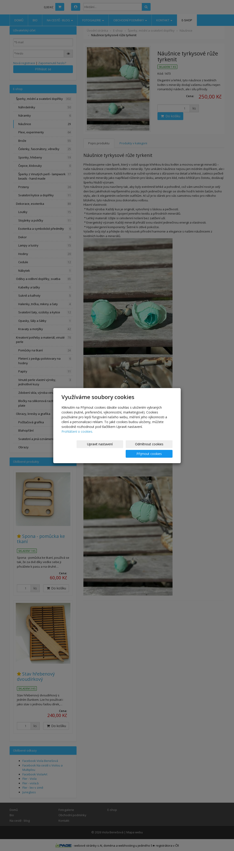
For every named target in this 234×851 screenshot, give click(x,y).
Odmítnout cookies (118, 449)
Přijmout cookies (155, 449)
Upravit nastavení (80, 449)
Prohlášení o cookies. (77, 436)
